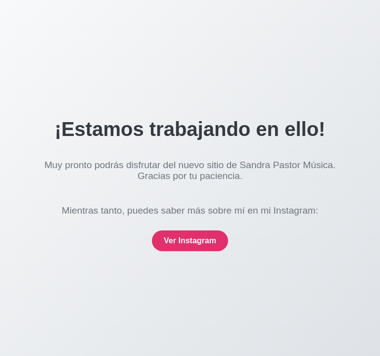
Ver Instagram (190, 240)
